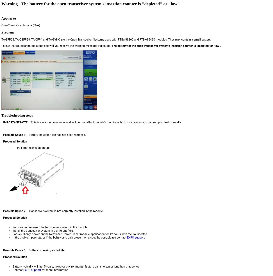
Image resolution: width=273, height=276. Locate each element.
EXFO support (136, 237)
